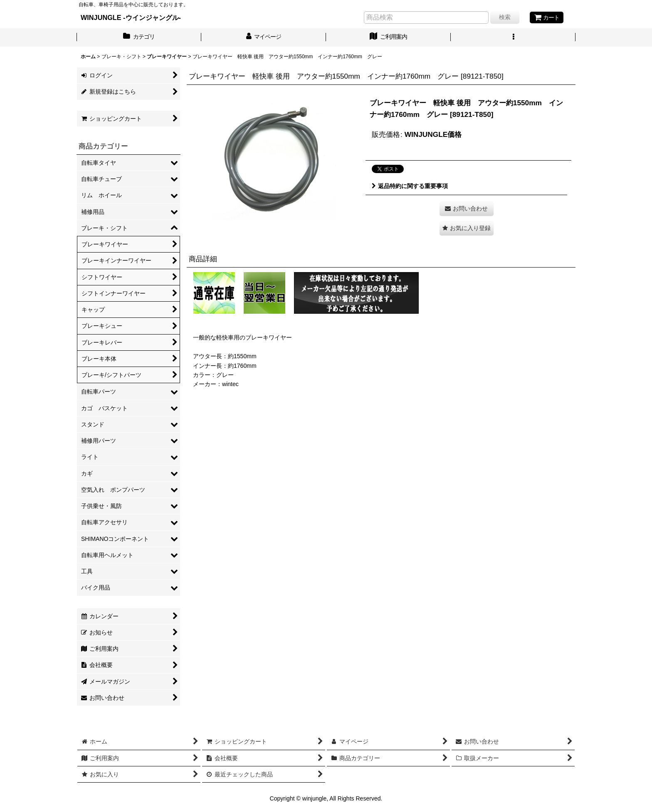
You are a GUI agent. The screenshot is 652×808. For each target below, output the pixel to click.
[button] (513, 37)
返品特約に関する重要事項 (410, 186)
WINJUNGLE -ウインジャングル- (131, 17)
